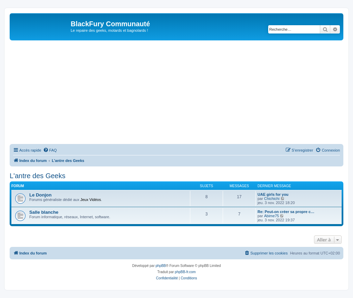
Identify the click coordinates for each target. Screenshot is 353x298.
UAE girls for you (273, 194)
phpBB (160, 266)
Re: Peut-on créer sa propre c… (286, 212)
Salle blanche (43, 212)
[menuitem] (50, 150)
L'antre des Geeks (37, 176)
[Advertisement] (176, 92)
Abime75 (271, 216)
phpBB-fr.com (185, 272)
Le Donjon (40, 195)
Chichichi (272, 198)
